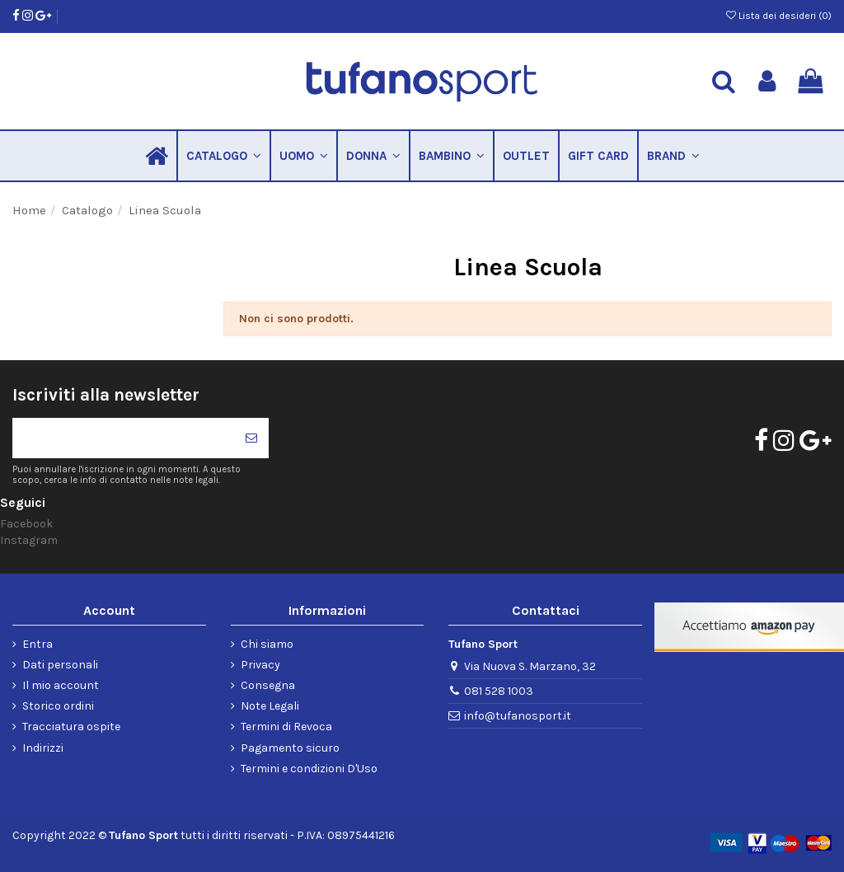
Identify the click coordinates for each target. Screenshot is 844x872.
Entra (37, 644)
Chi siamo (267, 644)
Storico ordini (58, 706)
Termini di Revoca (286, 727)
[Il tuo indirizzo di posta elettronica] (123, 438)
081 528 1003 (498, 691)
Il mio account (60, 685)
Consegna (268, 685)
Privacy (260, 665)
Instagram (29, 540)
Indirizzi (42, 748)
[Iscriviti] (251, 438)
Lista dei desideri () (779, 15)
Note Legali (270, 706)
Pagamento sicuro (290, 748)
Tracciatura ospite (71, 727)
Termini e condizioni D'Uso (309, 769)
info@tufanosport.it (517, 716)
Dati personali (60, 665)
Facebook (26, 524)
